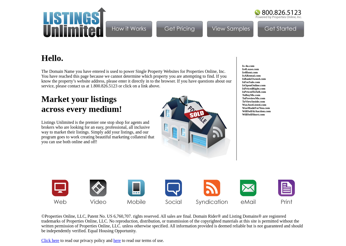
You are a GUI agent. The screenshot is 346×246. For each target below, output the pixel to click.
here (117, 240)
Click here (50, 240)
